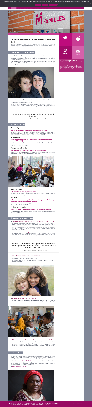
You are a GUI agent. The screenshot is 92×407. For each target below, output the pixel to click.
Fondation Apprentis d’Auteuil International (22, 360)
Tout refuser (45, 4)
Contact (80, 403)
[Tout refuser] (90, 3)
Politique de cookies (75, 2)
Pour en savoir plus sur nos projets (19, 366)
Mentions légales (76, 403)
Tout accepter (38, 4)
